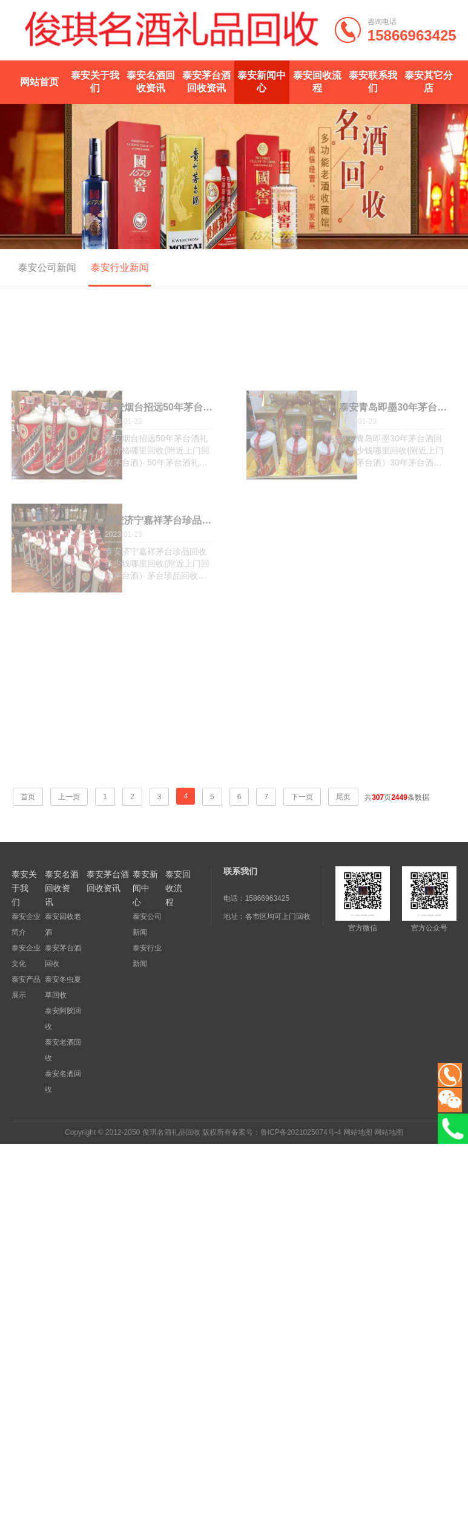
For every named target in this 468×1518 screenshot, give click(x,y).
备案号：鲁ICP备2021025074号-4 (286, 1132)
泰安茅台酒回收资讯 (206, 81)
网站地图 (357, 1132)
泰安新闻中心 (261, 81)
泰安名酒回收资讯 (151, 81)
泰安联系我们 (373, 81)
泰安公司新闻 (43, 267)
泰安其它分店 (428, 81)
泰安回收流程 (317, 81)
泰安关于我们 (95, 81)
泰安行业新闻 (116, 267)
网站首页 (39, 82)
